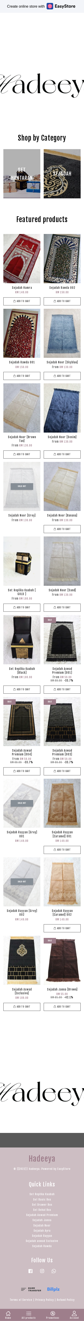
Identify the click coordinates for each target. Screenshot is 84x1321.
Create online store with (41, 6)
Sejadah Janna (42, 1220)
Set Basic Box (42, 1199)
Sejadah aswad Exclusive (42, 1241)
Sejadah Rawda (42, 1246)
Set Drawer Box (42, 1204)
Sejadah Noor (42, 1225)
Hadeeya (18, 19)
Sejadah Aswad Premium (42, 1215)
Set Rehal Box (42, 1210)
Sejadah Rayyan (42, 1235)
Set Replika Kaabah (42, 1194)
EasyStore (64, 1169)
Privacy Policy (44, 1300)
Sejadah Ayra (42, 1230)
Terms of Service (21, 1300)
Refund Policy (66, 1300)
